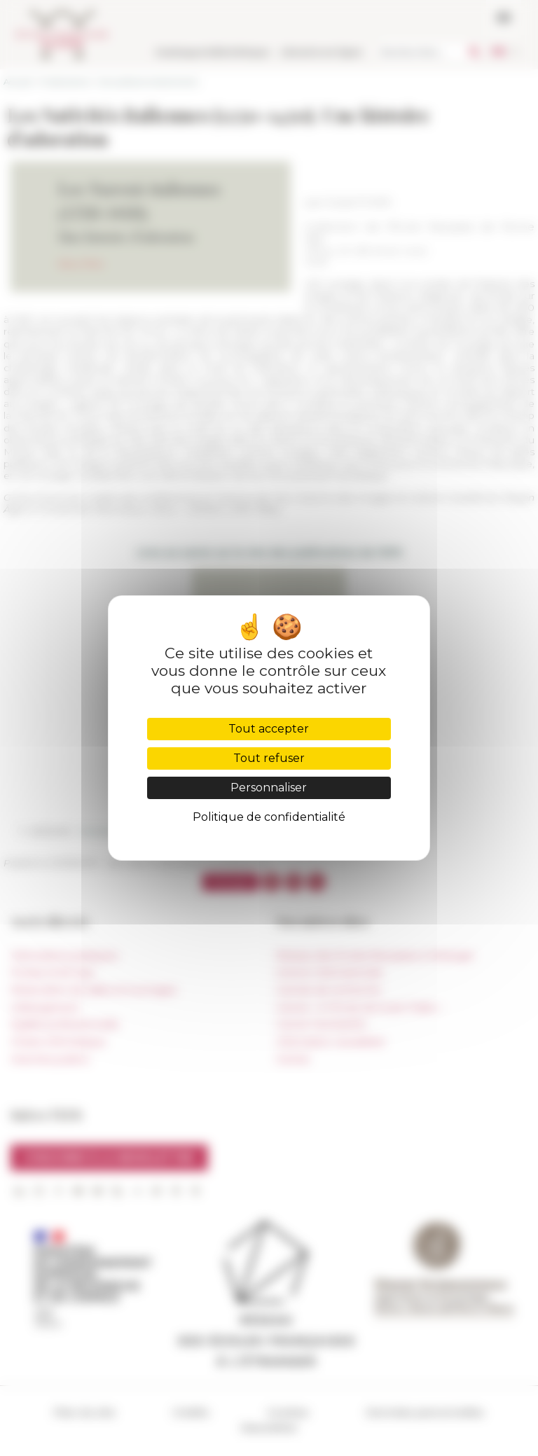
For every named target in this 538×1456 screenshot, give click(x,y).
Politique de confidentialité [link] (269, 817)
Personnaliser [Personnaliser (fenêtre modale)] (268, 787)
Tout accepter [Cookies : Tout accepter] (268, 728)
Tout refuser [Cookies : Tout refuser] (269, 758)
